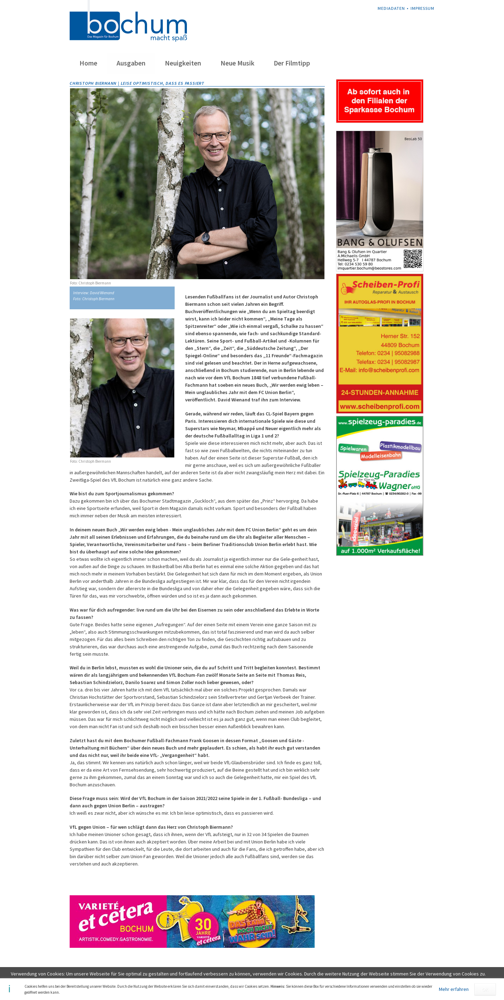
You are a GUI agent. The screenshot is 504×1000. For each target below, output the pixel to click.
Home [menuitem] (88, 63)
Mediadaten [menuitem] (391, 8)
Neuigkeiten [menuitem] (183, 63)
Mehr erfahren (454, 989)
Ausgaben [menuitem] (131, 63)
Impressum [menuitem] (422, 8)
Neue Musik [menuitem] (237, 63)
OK (485, 989)
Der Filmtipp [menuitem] (292, 63)
